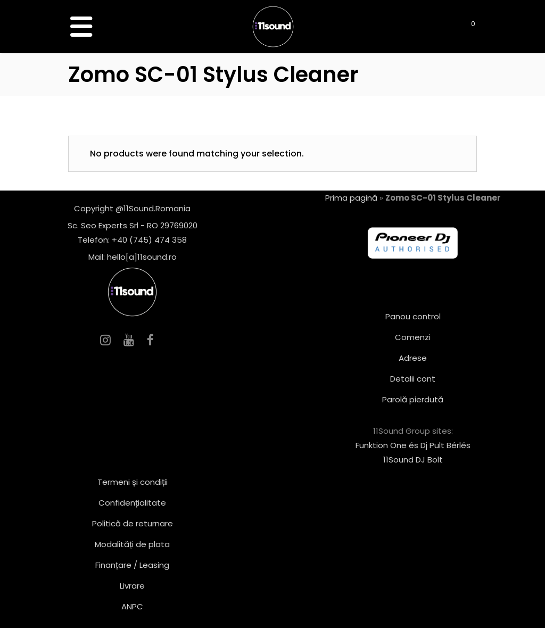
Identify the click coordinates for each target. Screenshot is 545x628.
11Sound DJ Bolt (413, 459)
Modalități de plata (132, 544)
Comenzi (413, 337)
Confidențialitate (132, 502)
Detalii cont (412, 378)
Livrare (132, 585)
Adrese (413, 357)
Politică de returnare (132, 523)
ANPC (132, 606)
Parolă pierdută (412, 399)
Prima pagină (351, 197)
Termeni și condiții (132, 481)
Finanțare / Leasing (132, 565)
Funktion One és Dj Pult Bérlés (413, 445)
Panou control (413, 316)
